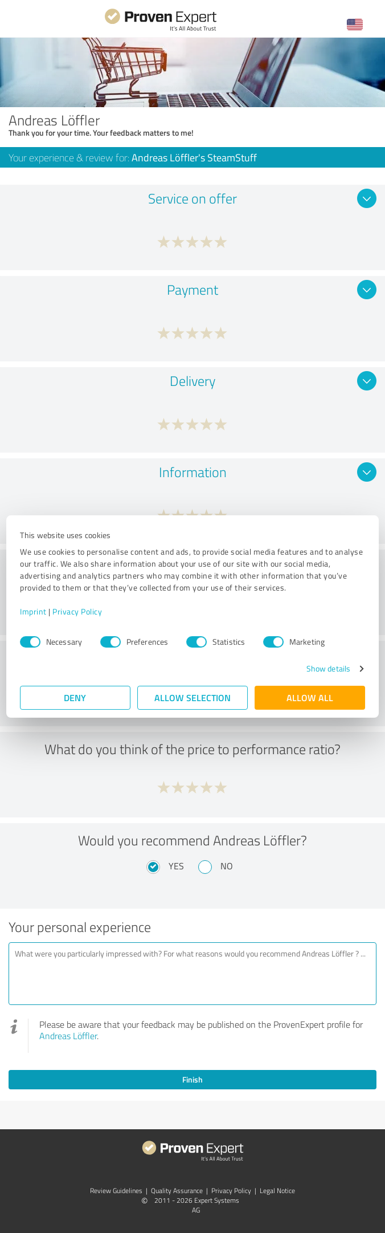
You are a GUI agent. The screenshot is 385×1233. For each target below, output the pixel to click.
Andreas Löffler (68, 1035)
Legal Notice (277, 1190)
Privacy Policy (77, 611)
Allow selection (192, 697)
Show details (328, 668)
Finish (192, 1079)
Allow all (309, 697)
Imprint (33, 611)
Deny (75, 697)
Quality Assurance (177, 1190)
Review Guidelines (116, 1190)
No (226, 866)
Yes (176, 866)
